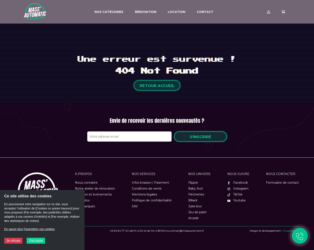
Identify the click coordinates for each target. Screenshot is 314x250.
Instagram (237, 188)
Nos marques (85, 206)
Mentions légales (144, 194)
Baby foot (195, 188)
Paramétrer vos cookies (39, 229)
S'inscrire (200, 137)
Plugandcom (291, 230)
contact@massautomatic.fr (187, 230)
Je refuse (13, 240)
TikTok (234, 194)
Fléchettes (196, 194)
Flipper (193, 182)
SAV (135, 206)
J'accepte (36, 240)
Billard (192, 200)
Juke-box (195, 206)
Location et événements (93, 194)
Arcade (193, 218)
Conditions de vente (147, 188)
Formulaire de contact (282, 182)
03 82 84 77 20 (119, 230)
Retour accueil (157, 85)
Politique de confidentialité (152, 200)
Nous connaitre (86, 182)
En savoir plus (13, 229)
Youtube (236, 200)
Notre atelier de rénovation (95, 188)
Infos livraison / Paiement (150, 182)
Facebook (237, 182)
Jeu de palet (197, 212)
